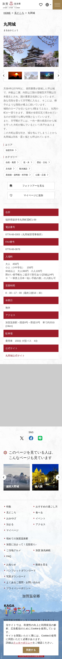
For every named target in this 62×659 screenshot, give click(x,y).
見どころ (19, 13)
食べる (38, 512)
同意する (31, 650)
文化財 (10, 169)
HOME (7, 13)
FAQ (7, 556)
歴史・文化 (43, 162)
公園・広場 (42, 175)
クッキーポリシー (23, 642)
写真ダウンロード (15, 576)
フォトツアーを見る (27, 185)
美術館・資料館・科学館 (18, 175)
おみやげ (10, 518)
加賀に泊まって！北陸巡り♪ (20, 544)
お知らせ (10, 564)
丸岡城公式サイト (15, 355)
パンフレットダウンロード (20, 570)
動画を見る (40, 564)
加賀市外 (11, 150)
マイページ (40, 3)
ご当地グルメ (12, 550)
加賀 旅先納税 (42, 550)
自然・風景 (12, 162)
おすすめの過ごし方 (45, 506)
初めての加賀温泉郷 (16, 538)
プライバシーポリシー (17, 588)
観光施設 (24, 169)
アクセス (39, 524)
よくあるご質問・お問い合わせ (22, 582)
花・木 (27, 162)
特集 (7, 506)
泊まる (9, 524)
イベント (39, 518)
